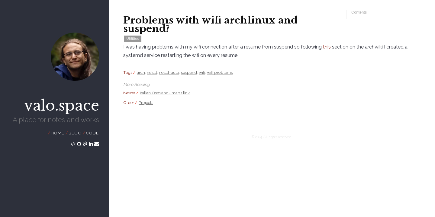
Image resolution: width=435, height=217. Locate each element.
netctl (152, 72)
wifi (202, 72)
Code (92, 133)
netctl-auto (169, 72)
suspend (189, 72)
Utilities (132, 38)
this (327, 47)
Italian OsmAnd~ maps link (165, 92)
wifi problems (220, 72)
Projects (146, 102)
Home (57, 133)
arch (141, 72)
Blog (75, 133)
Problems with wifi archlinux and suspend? (210, 24)
